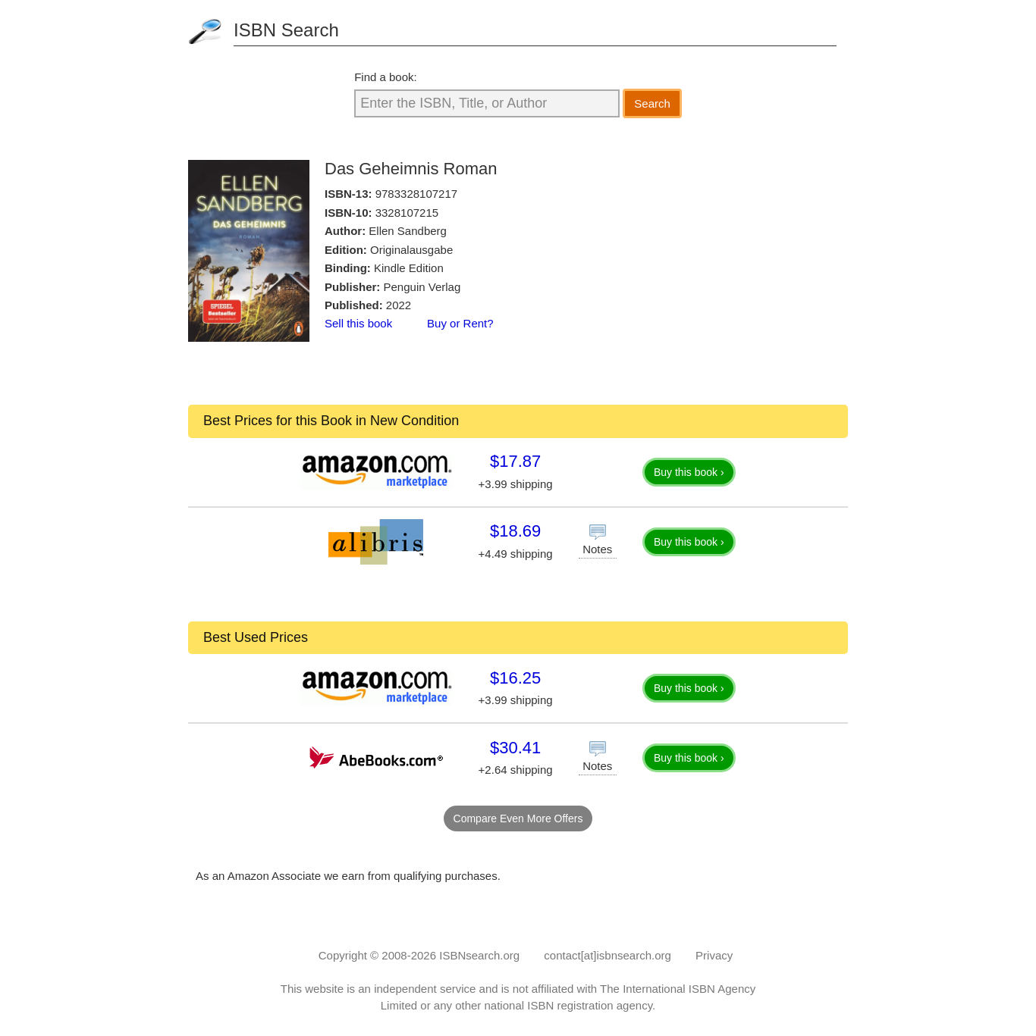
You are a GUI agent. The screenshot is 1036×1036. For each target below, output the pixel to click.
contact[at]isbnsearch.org (607, 955)
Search (652, 103)
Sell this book (358, 323)
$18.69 (515, 530)
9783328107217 (416, 193)
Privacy (714, 955)
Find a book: (385, 76)
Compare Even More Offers (518, 818)
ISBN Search (286, 30)
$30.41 (515, 747)
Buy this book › (689, 472)
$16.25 (515, 677)
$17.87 (515, 461)
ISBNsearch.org (479, 955)
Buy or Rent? (460, 323)
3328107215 (406, 212)
